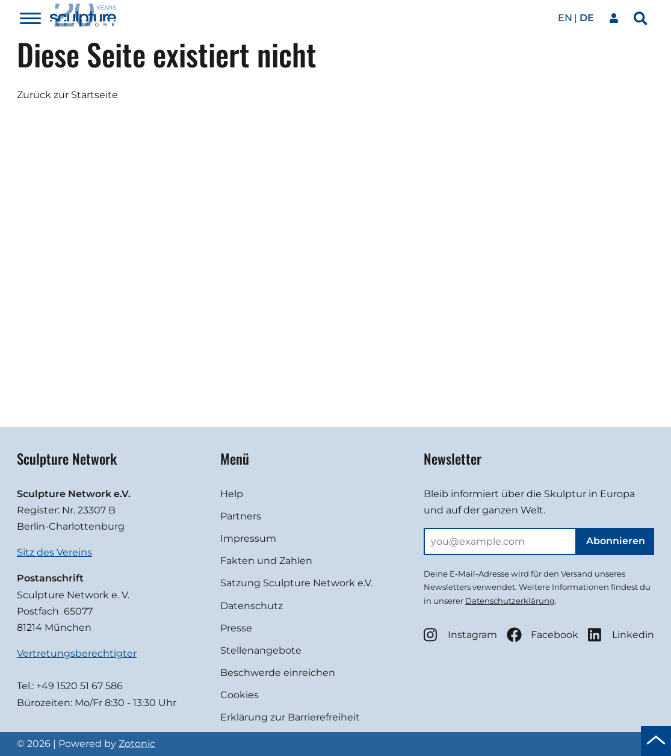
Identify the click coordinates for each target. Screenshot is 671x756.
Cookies (239, 695)
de (587, 17)
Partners (240, 516)
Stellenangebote (260, 650)
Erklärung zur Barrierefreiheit (290, 717)
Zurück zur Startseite (67, 95)
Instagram (460, 634)
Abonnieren (615, 541)
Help (231, 494)
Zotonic (137, 743)
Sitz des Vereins (54, 552)
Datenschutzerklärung (510, 601)
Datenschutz (251, 606)
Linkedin (621, 634)
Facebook (542, 634)
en (565, 17)
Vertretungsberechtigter (77, 653)
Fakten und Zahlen (266, 560)
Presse (236, 628)
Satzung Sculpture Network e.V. (296, 583)
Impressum (248, 538)
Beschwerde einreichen (277, 672)
